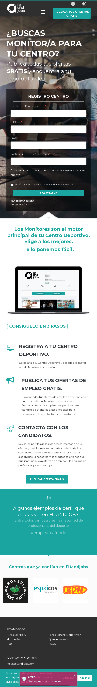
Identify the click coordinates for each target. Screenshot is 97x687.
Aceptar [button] (85, 677)
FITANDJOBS (16, 629)
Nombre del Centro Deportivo (28, 106)
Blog (9, 644)
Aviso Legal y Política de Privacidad (55, 184)
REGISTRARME (48, 193)
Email (14, 138)
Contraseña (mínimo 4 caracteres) (30, 154)
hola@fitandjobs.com (20, 663)
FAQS (52, 644)
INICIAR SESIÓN (19, 204)
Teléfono (16, 122)
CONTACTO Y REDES (21, 658)
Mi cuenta (13, 639)
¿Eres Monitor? (16, 634)
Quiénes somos (58, 639)
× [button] (75, 675)
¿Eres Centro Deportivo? (64, 634)
